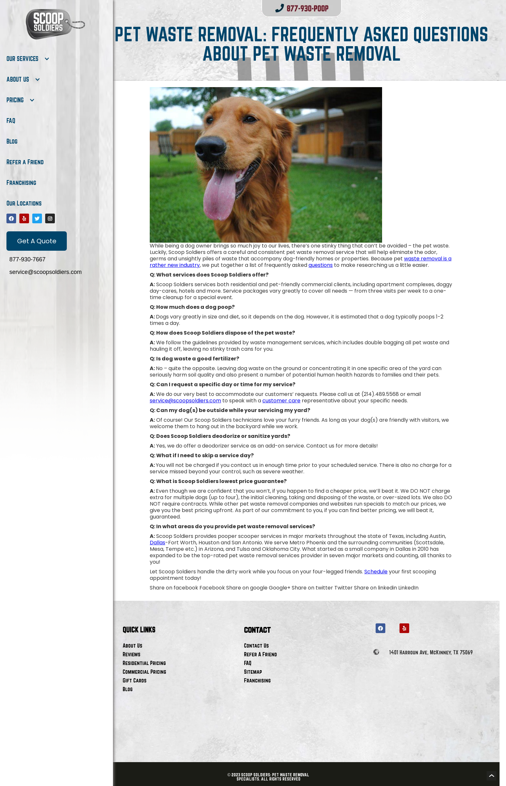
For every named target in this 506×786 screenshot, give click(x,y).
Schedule (376, 571)
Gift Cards (135, 680)
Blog (11, 141)
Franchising (21, 182)
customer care (281, 400)
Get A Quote (36, 241)
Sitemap (253, 672)
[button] (28, 58)
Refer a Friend (25, 162)
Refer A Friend (260, 654)
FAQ (10, 120)
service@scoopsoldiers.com (185, 400)
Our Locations (24, 203)
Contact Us (256, 645)
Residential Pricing (144, 663)
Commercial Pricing (144, 672)
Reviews (131, 654)
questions (321, 265)
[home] (55, 24)
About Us (132, 645)
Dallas (157, 542)
